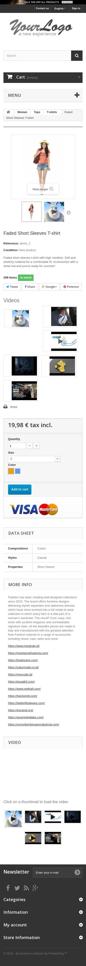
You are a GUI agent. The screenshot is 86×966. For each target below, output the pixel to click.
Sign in (76, 8)
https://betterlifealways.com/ (26, 703)
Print (13, 407)
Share (30, 286)
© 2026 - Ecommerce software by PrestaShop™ (35, 953)
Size (11, 452)
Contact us (42, 8)
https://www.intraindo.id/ (23, 646)
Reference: (11, 243)
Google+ (49, 286)
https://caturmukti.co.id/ (23, 667)
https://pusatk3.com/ (21, 681)
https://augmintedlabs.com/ (26, 717)
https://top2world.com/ (22, 696)
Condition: (10, 250)
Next (68, 212)
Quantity (14, 439)
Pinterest (71, 286)
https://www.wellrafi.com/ (24, 688)
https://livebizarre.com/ (23, 660)
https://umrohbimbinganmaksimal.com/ (33, 724)
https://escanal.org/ (20, 710)
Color (12, 465)
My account (15, 925)
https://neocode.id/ (20, 674)
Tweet (12, 286)
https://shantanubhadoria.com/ (28, 653)
